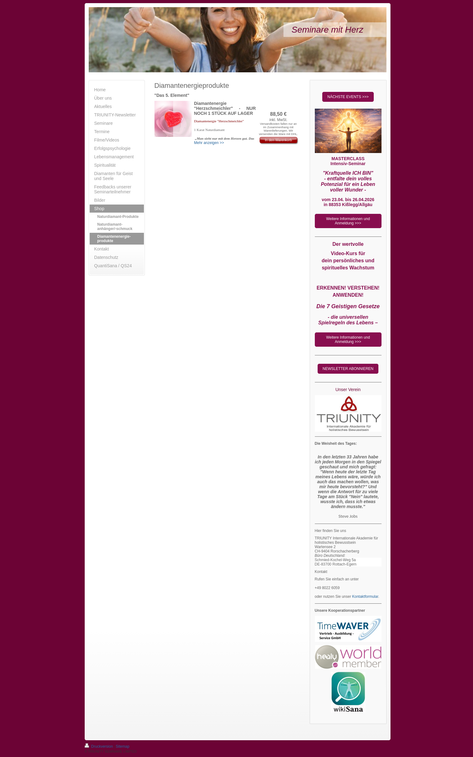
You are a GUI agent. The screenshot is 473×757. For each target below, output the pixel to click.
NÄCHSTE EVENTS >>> (347, 97)
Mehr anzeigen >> (209, 143)
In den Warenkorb (278, 140)
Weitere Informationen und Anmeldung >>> (348, 221)
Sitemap (122, 746)
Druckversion (99, 746)
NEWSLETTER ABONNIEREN (348, 369)
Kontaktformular (365, 596)
